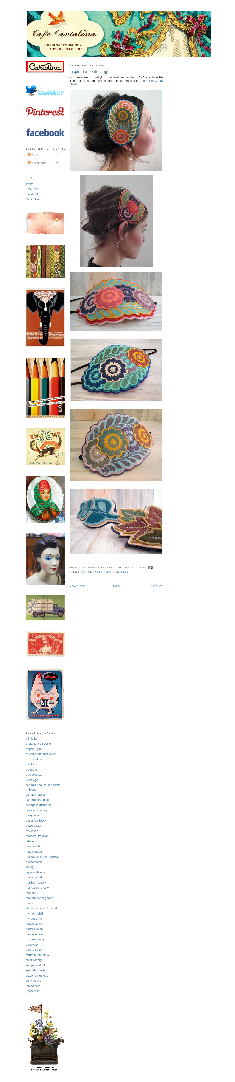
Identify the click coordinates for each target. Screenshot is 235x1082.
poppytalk (32, 944)
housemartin (34, 862)
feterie (30, 841)
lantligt (30, 867)
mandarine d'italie (37, 887)
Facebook (32, 194)
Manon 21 (32, 893)
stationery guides (37, 975)
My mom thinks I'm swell (42, 908)
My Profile (32, 199)
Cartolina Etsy (92, 572)
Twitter (30, 184)
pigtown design (35, 939)
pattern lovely (34, 929)
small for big (34, 960)
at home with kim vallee (41, 754)
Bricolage (32, 780)
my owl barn (34, 918)
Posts (33, 155)
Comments (37, 163)
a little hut (32, 738)
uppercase (32, 991)
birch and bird (35, 759)
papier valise (34, 924)
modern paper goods (39, 898)
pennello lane (34, 934)
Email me (32, 189)
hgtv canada (34, 851)
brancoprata (34, 774)
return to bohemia (37, 955)
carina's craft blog (37, 800)
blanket (30, 764)
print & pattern (35, 949)
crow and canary (36, 810)
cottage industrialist (38, 805)
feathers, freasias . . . (39, 836)
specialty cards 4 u (38, 970)
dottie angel (33, 825)
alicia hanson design (39, 743)
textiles (122, 572)
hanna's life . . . (35, 846)
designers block (36, 820)
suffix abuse (33, 980)
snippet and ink (36, 965)
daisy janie (33, 815)
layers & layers (35, 872)
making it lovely (36, 882)
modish (30, 903)
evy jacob (32, 831)
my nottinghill (34, 913)
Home (117, 586)
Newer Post (76, 586)
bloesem (31, 769)
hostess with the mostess (42, 856)
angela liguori (34, 749)
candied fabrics (36, 794)
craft (109, 572)
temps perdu (34, 986)
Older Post (156, 586)
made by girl (34, 877)
